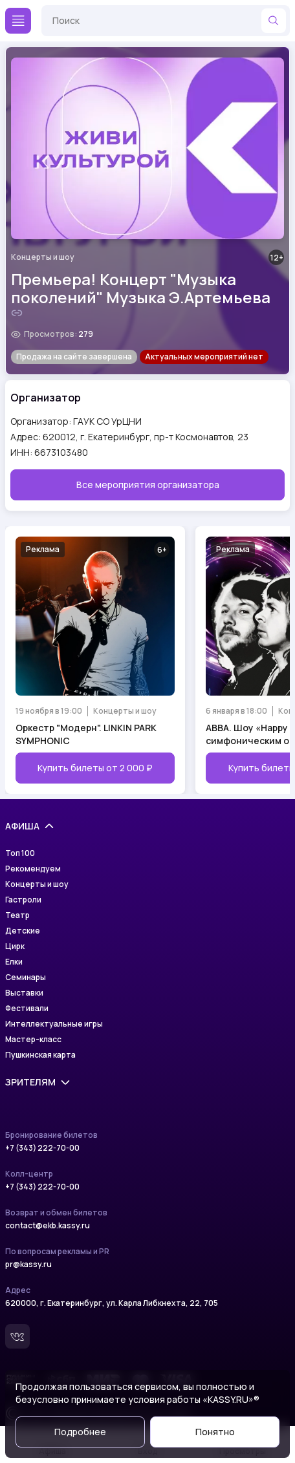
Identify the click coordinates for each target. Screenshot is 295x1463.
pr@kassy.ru (28, 1264)
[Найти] (273, 20)
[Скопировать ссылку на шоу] (17, 313)
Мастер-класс (33, 1039)
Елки (14, 962)
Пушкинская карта (40, 1055)
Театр (17, 915)
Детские (22, 931)
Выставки (24, 993)
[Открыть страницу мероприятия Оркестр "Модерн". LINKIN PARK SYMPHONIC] (95, 660)
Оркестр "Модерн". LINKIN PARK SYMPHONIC (86, 734)
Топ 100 (20, 853)
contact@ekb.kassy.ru (47, 1226)
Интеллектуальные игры (54, 1024)
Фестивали (27, 1008)
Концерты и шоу (42, 257)
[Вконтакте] (17, 1336)
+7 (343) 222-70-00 (42, 1148)
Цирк (15, 946)
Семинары (25, 977)
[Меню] (18, 21)
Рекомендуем (33, 869)
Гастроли (23, 900)
